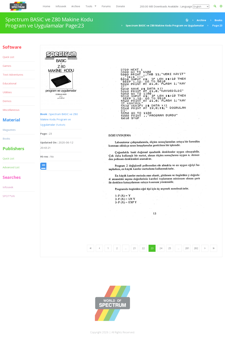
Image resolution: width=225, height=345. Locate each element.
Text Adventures (13, 74)
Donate (120, 6)
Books (218, 20)
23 (152, 248)
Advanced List (11, 167)
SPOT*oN (9, 196)
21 (134, 248)
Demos (7, 101)
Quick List (8, 57)
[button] (221, 6)
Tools (88, 6)
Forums (106, 6)
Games (7, 65)
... (126, 248)
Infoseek (61, 6)
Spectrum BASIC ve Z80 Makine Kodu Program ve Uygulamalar (165, 25)
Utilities (7, 92)
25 (169, 248)
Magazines (9, 129)
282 (196, 248)
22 (143, 248)
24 (160, 248)
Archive (75, 6)
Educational (9, 83)
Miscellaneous (11, 110)
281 (187, 248)
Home (46, 6)
